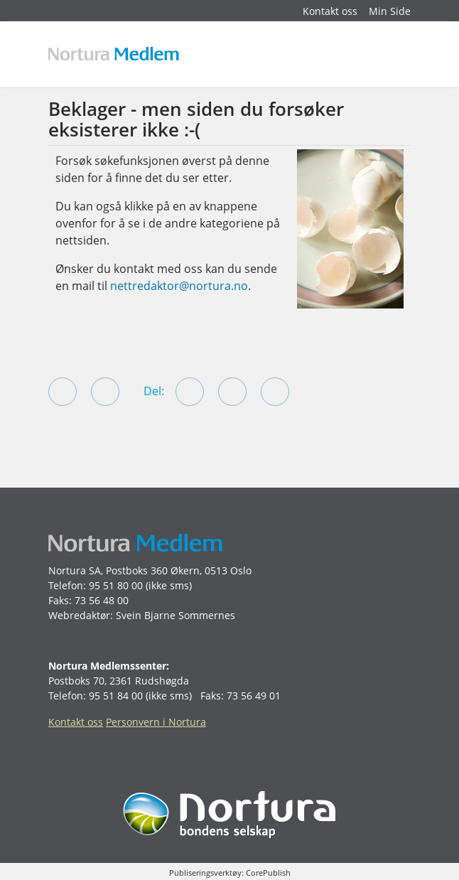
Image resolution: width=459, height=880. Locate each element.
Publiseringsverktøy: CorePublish (230, 872)
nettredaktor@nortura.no (179, 286)
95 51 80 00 (116, 585)
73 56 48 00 (102, 600)
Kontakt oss (330, 11)
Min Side (390, 11)
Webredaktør (79, 615)
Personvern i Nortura (156, 722)
